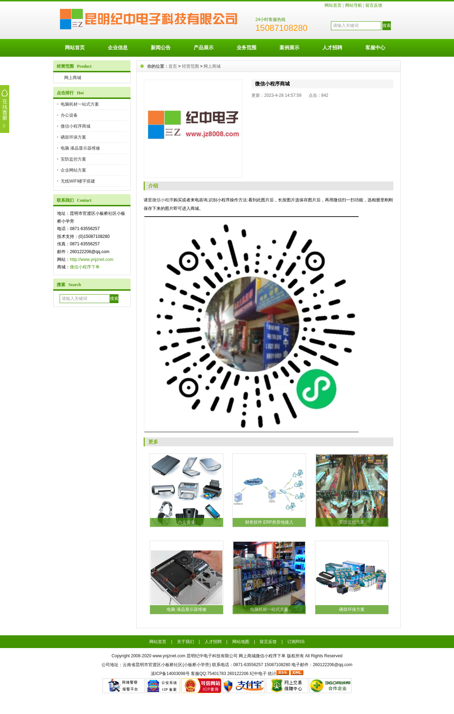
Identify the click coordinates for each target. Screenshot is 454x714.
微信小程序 (162, 199)
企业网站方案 (73, 170)
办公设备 (69, 115)
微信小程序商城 (75, 126)
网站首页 (333, 5)
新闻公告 (161, 47)
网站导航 (353, 5)
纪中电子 (258, 673)
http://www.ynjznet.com (92, 259)
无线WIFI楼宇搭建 (78, 181)
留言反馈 (373, 5)
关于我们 (185, 641)
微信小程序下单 (85, 266)
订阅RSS (296, 641)
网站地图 (240, 641)
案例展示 (289, 47)
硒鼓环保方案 (73, 137)
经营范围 (190, 66)
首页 (172, 66)
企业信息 (118, 47)
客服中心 (375, 47)
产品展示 (204, 47)
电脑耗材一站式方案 (80, 104)
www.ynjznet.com (169, 655)
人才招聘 (332, 47)
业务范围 (246, 47)
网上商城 (72, 77)
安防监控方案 (73, 159)
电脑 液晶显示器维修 (80, 148)
